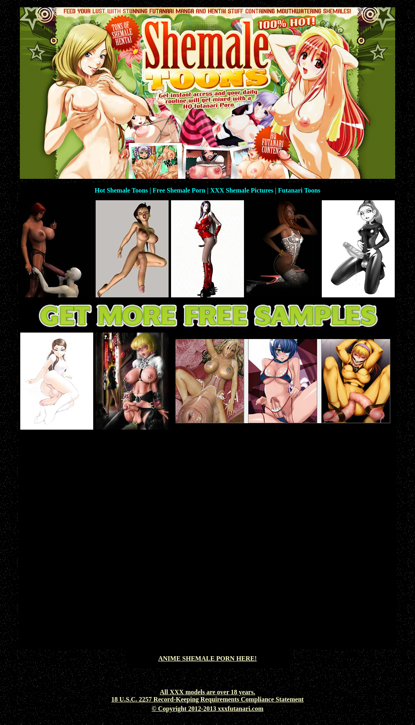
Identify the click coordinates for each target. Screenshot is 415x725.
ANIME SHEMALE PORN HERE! (207, 658)
